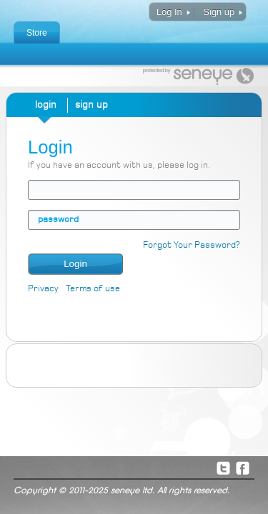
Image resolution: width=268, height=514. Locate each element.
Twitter (223, 467)
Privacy (43, 288)
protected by (156, 71)
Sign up (219, 11)
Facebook (242, 467)
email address (38, 189)
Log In (169, 11)
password (58, 219)
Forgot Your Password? (191, 245)
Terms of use (93, 288)
